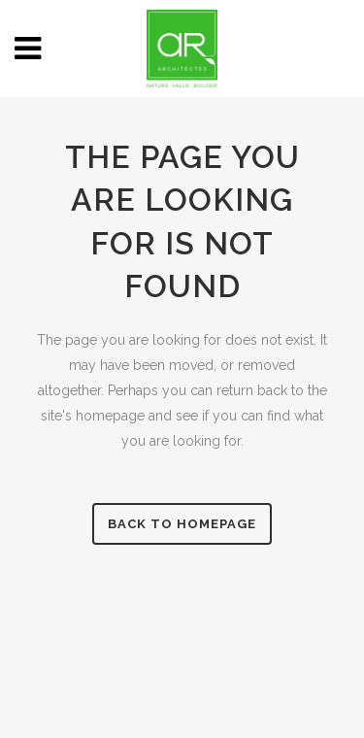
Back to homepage (182, 524)
